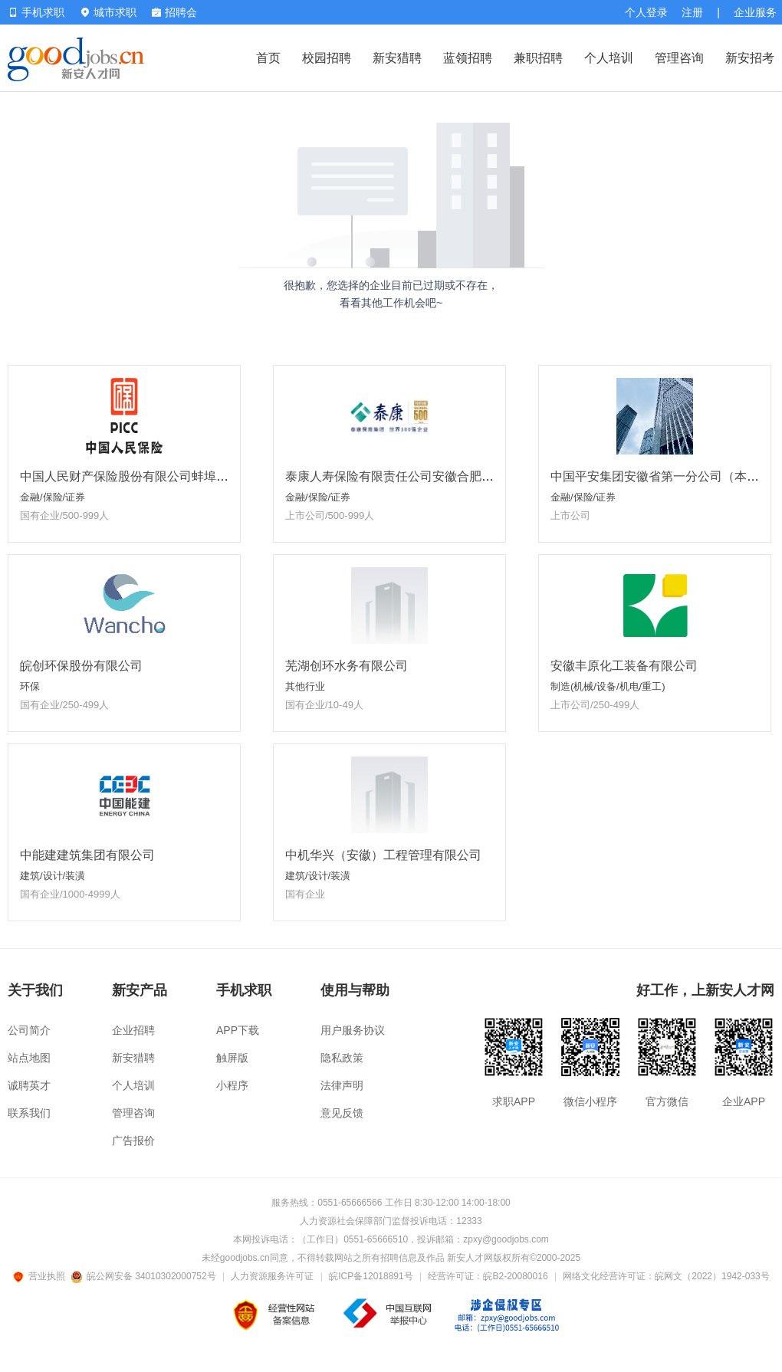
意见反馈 (341, 1113)
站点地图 (29, 1058)
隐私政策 (341, 1058)
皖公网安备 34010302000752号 (145, 1276)
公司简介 (29, 1030)
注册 (692, 12)
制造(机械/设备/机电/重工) (607, 686)
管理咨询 (679, 57)
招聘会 (174, 12)
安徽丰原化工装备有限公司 (624, 665)
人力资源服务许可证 (272, 1276)
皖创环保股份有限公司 (81, 665)
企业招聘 (133, 1030)
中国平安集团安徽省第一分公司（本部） (660, 476)
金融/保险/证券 (52, 497)
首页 (268, 57)
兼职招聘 (538, 57)
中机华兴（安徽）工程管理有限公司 (383, 855)
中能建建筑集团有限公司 (87, 855)
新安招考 (749, 57)
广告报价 (133, 1140)
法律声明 (341, 1085)
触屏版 (232, 1058)
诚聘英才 (29, 1085)
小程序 (232, 1085)
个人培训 (608, 57)
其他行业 (305, 686)
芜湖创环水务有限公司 (346, 665)
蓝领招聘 (467, 57)
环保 (30, 686)
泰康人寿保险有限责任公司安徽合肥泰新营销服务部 (426, 476)
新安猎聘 (397, 57)
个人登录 (646, 12)
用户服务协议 (352, 1030)
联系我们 (29, 1113)
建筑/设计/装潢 (52, 875)
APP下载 (237, 1030)
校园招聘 (326, 57)
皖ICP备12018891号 (370, 1276)
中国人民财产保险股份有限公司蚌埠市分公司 (142, 476)
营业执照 (41, 1276)
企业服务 (755, 12)
